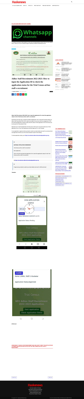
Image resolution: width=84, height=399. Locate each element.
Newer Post (14, 377)
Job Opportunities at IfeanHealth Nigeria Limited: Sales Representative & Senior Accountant (66, 69)
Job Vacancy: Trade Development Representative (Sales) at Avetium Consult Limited (66, 63)
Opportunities (58, 185)
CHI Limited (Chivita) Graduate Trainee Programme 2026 (65, 75)
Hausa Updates (58, 181)
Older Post (50, 377)
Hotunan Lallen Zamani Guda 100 (61, 145)
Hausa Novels (58, 179)
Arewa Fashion (58, 176)
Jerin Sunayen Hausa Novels (60, 137)
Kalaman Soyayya (59, 183)
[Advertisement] (42, 14)
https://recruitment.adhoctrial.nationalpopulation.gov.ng (37, 135)
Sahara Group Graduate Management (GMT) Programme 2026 (65, 80)
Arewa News (66, 176)
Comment (51, 91)
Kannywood (67, 183)
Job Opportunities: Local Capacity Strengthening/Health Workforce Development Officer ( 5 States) (66, 86)
